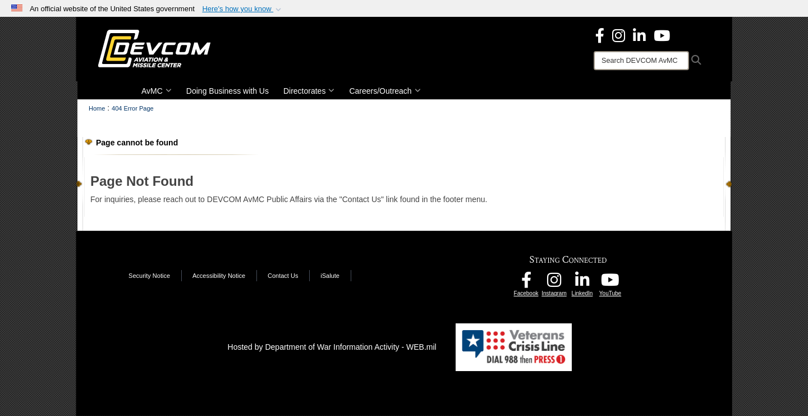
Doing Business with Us (227, 90)
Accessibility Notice (218, 275)
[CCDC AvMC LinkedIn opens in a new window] (582, 282)
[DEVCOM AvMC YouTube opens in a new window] (662, 34)
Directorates (308, 90)
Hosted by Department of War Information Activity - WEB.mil (332, 346)
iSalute (329, 275)
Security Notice (149, 275)
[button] (242, 9)
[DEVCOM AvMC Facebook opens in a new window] (526, 282)
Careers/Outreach (384, 90)
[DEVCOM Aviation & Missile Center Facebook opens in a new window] (599, 34)
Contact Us (283, 275)
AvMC (156, 90)
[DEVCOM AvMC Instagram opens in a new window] (554, 282)
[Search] (641, 60)
